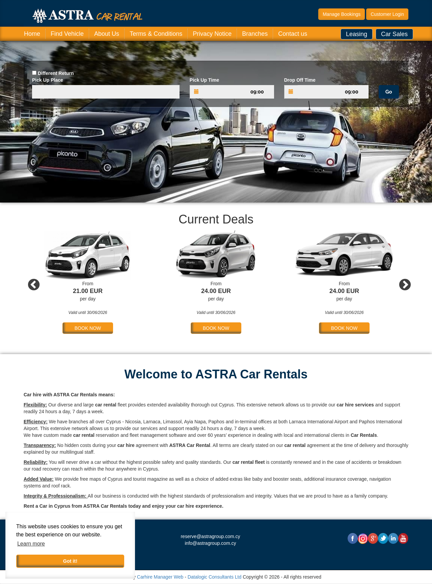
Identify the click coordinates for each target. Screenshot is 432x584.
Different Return (56, 73)
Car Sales (394, 34)
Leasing (356, 34)
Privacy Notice (212, 33)
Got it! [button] (70, 561)
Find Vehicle (67, 33)
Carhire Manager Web (160, 577)
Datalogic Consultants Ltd (215, 577)
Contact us (292, 33)
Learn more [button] (31, 544)
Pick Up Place (47, 80)
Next (401, 281)
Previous (30, 281)
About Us (106, 33)
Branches (255, 33)
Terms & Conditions (156, 33)
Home (32, 33)
